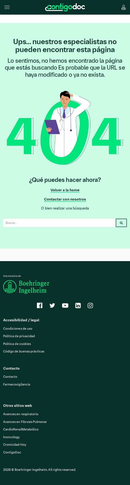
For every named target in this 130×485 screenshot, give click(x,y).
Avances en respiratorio (20, 414)
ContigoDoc (12, 452)
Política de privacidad (19, 336)
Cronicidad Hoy (14, 445)
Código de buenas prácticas (23, 351)
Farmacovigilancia (16, 384)
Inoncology (11, 437)
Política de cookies (17, 344)
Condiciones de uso (17, 329)
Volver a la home (65, 190)
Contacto (10, 377)
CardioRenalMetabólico (21, 429)
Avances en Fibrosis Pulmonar (25, 422)
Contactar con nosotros (65, 199)
